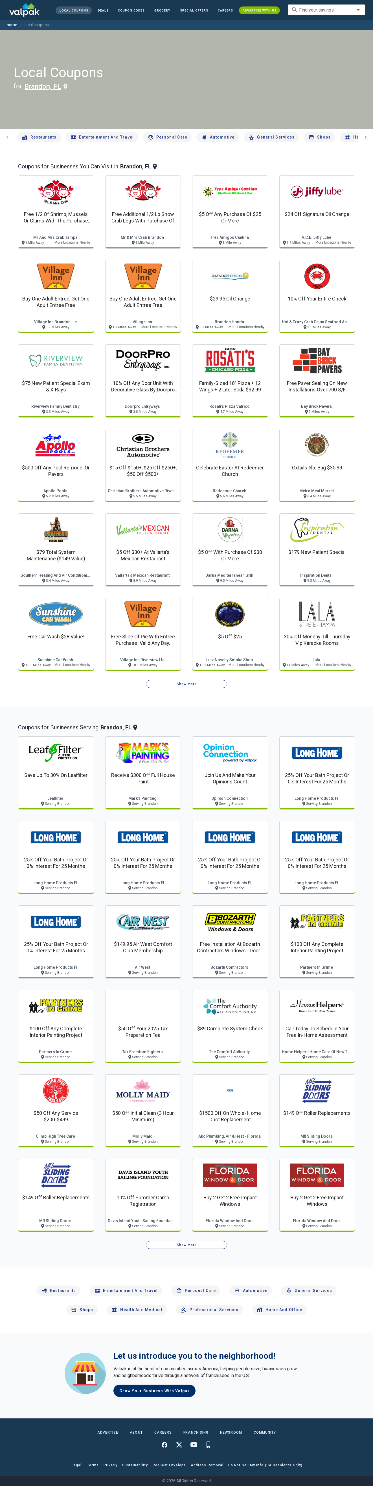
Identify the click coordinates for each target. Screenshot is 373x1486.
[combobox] (326, 10)
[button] (194, 10)
